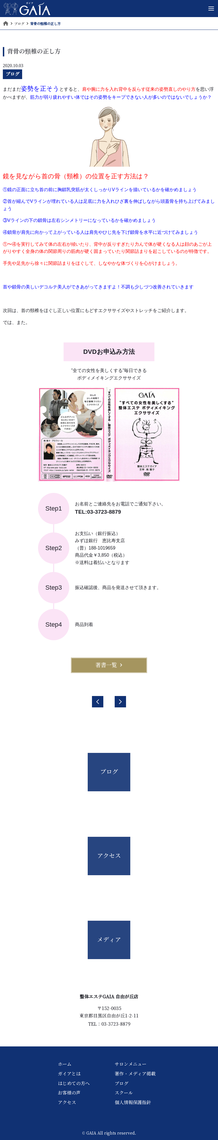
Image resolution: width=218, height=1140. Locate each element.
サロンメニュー (130, 1064)
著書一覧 (109, 665)
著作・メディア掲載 (135, 1074)
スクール (124, 1093)
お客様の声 (69, 1093)
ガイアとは (69, 1074)
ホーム (65, 1064)
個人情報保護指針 (133, 1102)
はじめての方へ (74, 1083)
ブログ (12, 74)
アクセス (67, 1102)
